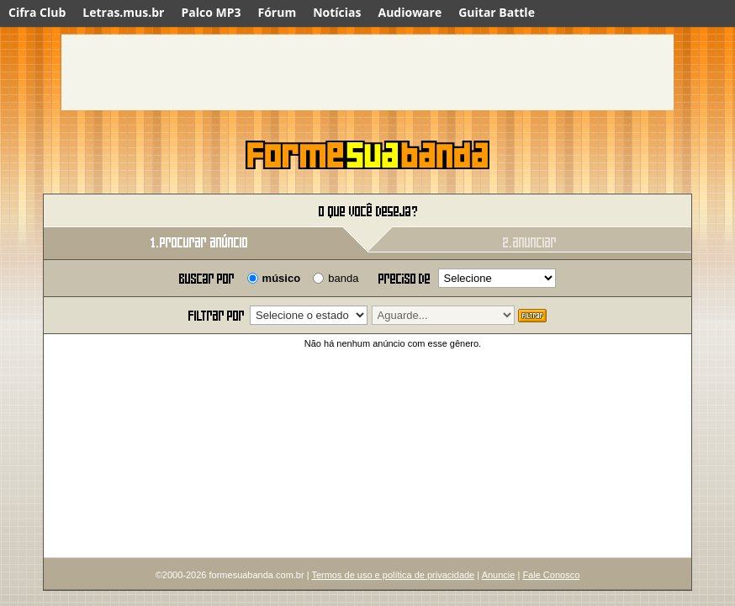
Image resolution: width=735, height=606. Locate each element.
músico (281, 278)
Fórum (277, 12)
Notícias (337, 12)
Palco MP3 (211, 12)
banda (343, 278)
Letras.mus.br (123, 12)
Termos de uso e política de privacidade (392, 575)
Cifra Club (37, 12)
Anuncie (499, 575)
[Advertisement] (367, 72)
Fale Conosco (550, 575)
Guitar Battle (496, 12)
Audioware (410, 12)
